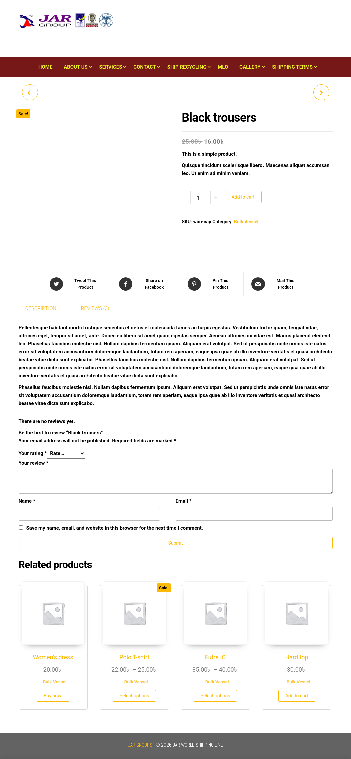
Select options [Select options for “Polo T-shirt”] (134, 695)
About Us (76, 67)
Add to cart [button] (296, 695)
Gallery (250, 67)
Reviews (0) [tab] (95, 308)
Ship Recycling (187, 67)
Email (184, 501)
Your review (33, 463)
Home (45, 67)
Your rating (33, 453)
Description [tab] (41, 308)
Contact (144, 67)
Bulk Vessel (246, 221)
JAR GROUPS (140, 745)
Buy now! (53, 695)
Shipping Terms (292, 67)
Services (110, 67)
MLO (223, 67)
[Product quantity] (200, 197)
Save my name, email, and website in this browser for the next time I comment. (114, 528)
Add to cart (243, 197)
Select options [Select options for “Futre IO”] (215, 695)
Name (27, 501)
